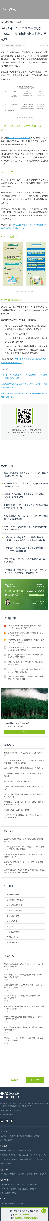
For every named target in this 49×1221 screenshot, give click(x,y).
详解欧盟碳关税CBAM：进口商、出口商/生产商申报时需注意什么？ (24, 1028)
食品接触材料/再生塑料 (15, 900)
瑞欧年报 (28, 1136)
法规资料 (11, 1174)
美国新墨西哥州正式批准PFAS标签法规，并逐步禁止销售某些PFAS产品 (24, 986)
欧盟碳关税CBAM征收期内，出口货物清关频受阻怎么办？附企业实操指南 (26, 649)
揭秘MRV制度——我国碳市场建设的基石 (19, 781)
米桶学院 (43, 1174)
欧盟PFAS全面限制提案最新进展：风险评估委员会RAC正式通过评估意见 (26, 641)
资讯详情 (17, 22)
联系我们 (11, 1140)
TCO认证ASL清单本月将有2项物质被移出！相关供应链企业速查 (26, 663)
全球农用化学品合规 (14, 905)
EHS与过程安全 (13, 937)
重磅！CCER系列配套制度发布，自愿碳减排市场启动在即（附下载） (26, 528)
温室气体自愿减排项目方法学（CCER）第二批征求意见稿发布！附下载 (26, 474)
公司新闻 (37, 1136)
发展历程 (20, 1136)
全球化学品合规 (13, 895)
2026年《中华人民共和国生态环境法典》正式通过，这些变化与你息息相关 (26, 670)
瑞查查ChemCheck (18, 1184)
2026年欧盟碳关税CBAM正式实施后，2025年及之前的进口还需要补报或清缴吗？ (24, 848)
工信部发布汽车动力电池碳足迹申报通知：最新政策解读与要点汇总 (25, 634)
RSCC (14, 1193)
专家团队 (11, 1136)
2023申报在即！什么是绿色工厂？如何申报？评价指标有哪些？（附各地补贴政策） (24, 761)
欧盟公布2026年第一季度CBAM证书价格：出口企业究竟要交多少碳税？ (23, 1039)
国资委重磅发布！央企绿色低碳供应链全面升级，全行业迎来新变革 (23, 997)
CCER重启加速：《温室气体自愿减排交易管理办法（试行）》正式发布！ (26, 485)
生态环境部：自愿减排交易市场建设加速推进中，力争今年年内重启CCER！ (25, 549)
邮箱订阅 (14, 1080)
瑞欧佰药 (11, 1204)
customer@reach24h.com (26, 1218)
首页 (3, 22)
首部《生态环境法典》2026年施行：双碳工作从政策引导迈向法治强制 (26, 678)
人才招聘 (3, 1140)
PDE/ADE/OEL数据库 (8, 1189)
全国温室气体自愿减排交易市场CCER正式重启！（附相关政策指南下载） (25, 495)
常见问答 (20, 1174)
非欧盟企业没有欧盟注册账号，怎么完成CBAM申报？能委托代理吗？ (24, 856)
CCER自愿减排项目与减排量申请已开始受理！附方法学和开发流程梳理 (26, 517)
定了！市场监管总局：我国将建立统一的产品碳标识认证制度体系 (23, 795)
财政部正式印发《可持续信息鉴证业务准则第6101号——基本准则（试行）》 (25, 627)
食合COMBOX (5, 1193)
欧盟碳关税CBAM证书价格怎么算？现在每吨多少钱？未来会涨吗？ (24, 863)
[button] (43, 607)
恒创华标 (20, 1204)
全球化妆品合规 (13, 916)
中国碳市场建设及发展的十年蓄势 (17, 810)
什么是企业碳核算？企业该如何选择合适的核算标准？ (23, 754)
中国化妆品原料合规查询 (26, 1189)
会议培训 (28, 1174)
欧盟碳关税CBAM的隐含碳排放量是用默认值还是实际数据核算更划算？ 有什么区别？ (24, 871)
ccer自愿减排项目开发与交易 (13, 45)
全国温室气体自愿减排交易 (18, 138)
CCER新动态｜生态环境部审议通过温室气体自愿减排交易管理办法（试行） (26, 506)
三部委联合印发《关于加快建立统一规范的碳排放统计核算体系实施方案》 (23, 803)
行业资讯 (9, 22)
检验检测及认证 (13, 942)
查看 (24, 732)
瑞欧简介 (3, 1136)
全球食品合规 (12, 921)
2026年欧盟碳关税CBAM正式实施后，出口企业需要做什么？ (23, 840)
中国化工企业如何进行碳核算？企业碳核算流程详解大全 (23, 788)
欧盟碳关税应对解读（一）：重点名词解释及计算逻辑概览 (23, 775)
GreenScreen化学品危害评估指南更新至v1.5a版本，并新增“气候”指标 (23, 1018)
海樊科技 (3, 1204)
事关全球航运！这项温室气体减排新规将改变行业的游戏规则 (25, 560)
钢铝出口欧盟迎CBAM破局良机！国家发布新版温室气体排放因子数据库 (26, 656)
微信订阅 (35, 1080)
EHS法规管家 (32, 1184)
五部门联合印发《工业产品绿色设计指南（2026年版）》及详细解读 (23, 976)
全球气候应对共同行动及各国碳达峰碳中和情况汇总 (23, 768)
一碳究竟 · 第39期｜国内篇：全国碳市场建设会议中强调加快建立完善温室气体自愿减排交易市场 (25, 538)
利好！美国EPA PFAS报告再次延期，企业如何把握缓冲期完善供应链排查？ (24, 1007)
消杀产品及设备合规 (14, 910)
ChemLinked (4, 1184)
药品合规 (10, 926)
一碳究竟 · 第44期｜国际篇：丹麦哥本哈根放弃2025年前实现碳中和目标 (24, 816)
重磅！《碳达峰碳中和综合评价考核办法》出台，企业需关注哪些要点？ (23, 965)
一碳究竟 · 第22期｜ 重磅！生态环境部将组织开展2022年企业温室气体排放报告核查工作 (25, 571)
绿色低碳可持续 (13, 932)
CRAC (36, 1174)
